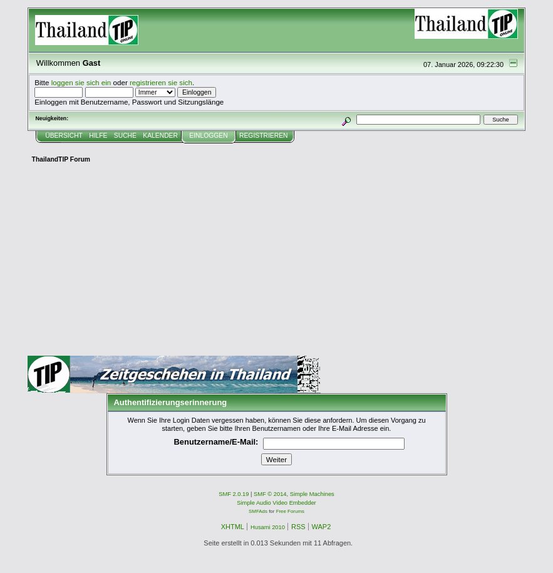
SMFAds (258, 511)
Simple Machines (312, 494)
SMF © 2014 (270, 494)
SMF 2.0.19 (234, 494)
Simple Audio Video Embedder (276, 503)
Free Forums (290, 511)
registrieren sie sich (161, 82)
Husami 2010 (268, 527)
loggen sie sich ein (81, 82)
